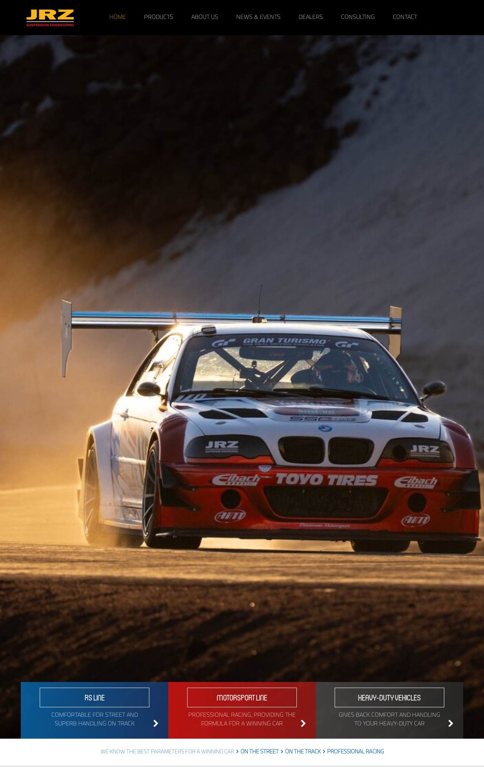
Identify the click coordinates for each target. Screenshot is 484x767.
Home (117, 17)
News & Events (258, 17)
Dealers (311, 17)
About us (204, 17)
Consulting (358, 17)
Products (158, 17)
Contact (405, 17)
